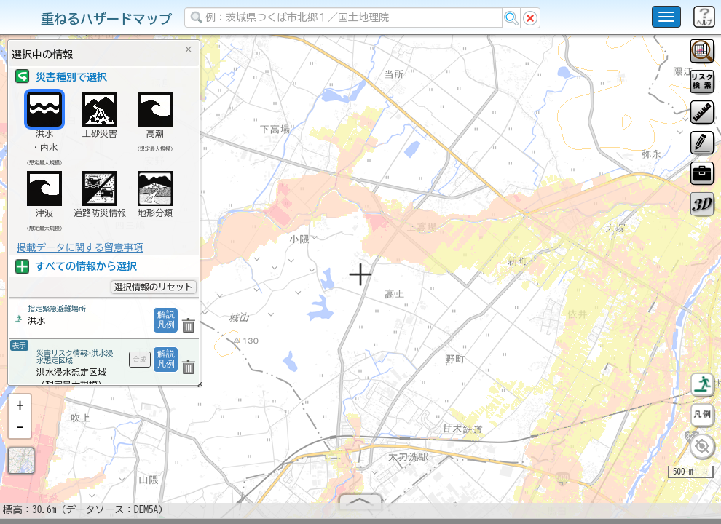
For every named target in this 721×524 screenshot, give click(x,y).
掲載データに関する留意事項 (80, 247)
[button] (20, 411)
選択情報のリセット (153, 286)
